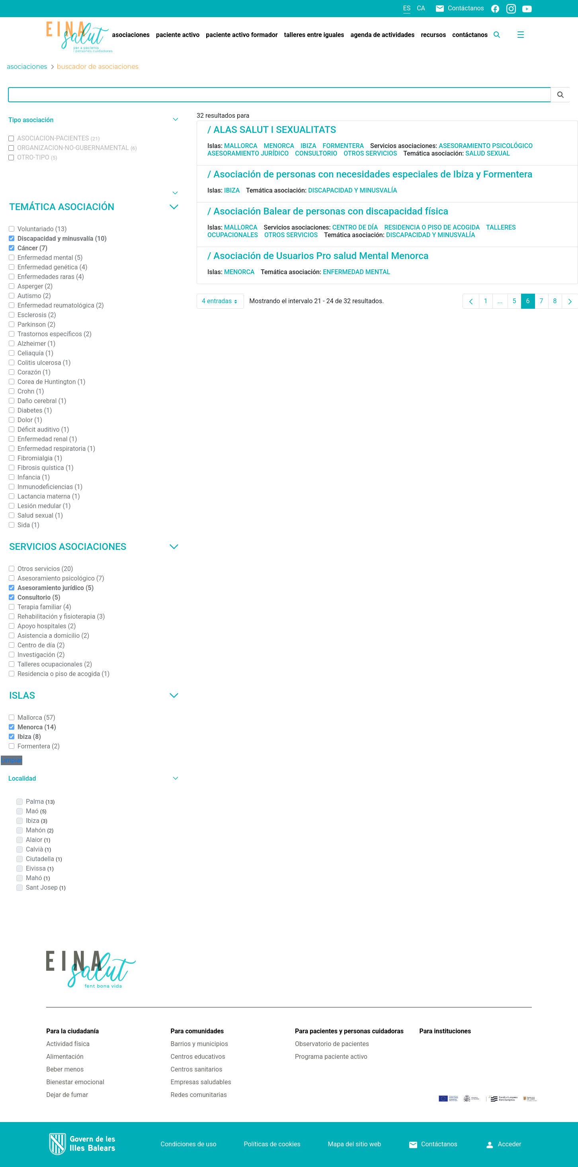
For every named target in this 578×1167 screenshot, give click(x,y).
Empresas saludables (201, 1082)
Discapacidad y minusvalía (352, 190)
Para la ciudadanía (72, 1031)
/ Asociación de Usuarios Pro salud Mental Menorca (318, 255)
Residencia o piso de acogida (432, 227)
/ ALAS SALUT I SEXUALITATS (271, 129)
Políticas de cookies (272, 1144)
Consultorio (316, 153)
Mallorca (241, 146)
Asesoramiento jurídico (248, 153)
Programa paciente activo (331, 1056)
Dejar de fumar (67, 1095)
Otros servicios (370, 153)
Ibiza (308, 146)
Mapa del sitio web (354, 1144)
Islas (94, 695)
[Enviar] (560, 95)
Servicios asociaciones (94, 547)
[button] (92, 120)
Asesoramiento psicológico (486, 146)
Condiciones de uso (189, 1144)
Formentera (343, 146)
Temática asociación (94, 207)
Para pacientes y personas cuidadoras (349, 1031)
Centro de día (355, 227)
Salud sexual (487, 153)
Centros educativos (198, 1056)
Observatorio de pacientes (332, 1044)
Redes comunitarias (199, 1095)
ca (421, 8)
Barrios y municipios (199, 1044)
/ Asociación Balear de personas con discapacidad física (327, 211)
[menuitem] (131, 35)
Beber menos (65, 1069)
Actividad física (68, 1044)
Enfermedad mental (356, 272)
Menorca (279, 146)
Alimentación (65, 1056)
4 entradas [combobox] (223, 301)
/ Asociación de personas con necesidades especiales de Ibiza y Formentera (370, 174)
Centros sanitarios (197, 1069)
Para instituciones (445, 1031)
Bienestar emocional (75, 1082)
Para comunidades (197, 1031)
